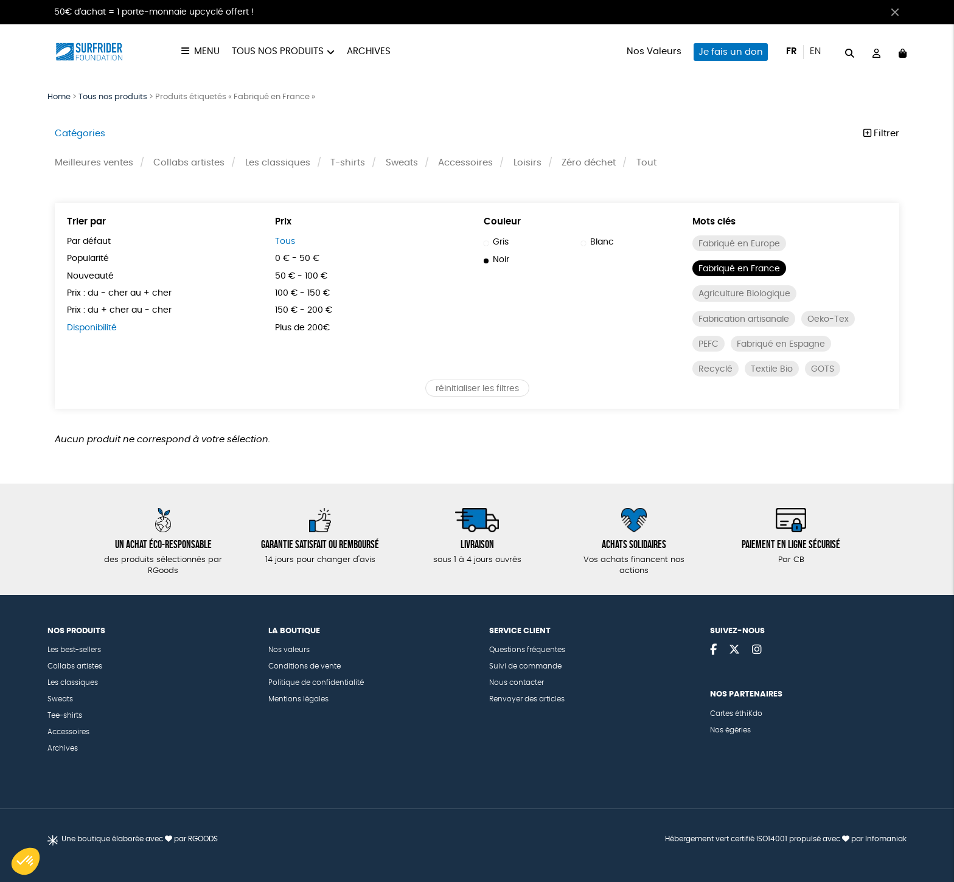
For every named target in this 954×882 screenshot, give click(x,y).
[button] (25, 861)
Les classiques (277, 162)
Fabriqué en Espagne (781, 344)
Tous (285, 241)
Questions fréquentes (527, 649)
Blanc (597, 242)
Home (59, 97)
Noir (496, 259)
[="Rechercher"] (849, 51)
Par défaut (89, 241)
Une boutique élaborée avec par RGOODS (139, 838)
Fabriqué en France (739, 269)
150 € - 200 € (303, 310)
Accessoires (465, 162)
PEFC (708, 344)
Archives (369, 51)
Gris (496, 242)
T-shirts (347, 162)
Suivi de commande (525, 666)
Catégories (80, 133)
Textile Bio (772, 369)
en (815, 51)
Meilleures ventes (94, 162)
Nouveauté (90, 276)
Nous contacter (516, 682)
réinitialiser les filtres (477, 388)
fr (791, 51)
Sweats (402, 162)
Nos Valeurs (654, 51)
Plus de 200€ (302, 328)
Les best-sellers (74, 649)
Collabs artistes (189, 162)
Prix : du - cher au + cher (119, 293)
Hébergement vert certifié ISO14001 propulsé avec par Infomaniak (786, 838)
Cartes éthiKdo (736, 713)
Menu (207, 51)
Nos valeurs (289, 649)
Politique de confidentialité (316, 682)
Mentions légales (298, 699)
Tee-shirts (64, 715)
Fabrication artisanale (743, 319)
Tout (646, 162)
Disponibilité (92, 328)
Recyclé (715, 369)
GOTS (822, 369)
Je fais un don (730, 52)
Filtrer (881, 133)
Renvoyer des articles (527, 699)
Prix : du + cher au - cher (119, 310)
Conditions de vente (304, 666)
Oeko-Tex (828, 319)
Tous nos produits (278, 51)
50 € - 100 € (301, 276)
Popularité (88, 258)
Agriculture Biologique (744, 294)
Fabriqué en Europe (739, 244)
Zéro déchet (589, 162)
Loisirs (527, 162)
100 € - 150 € (302, 293)
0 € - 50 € (297, 258)
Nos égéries (730, 730)
